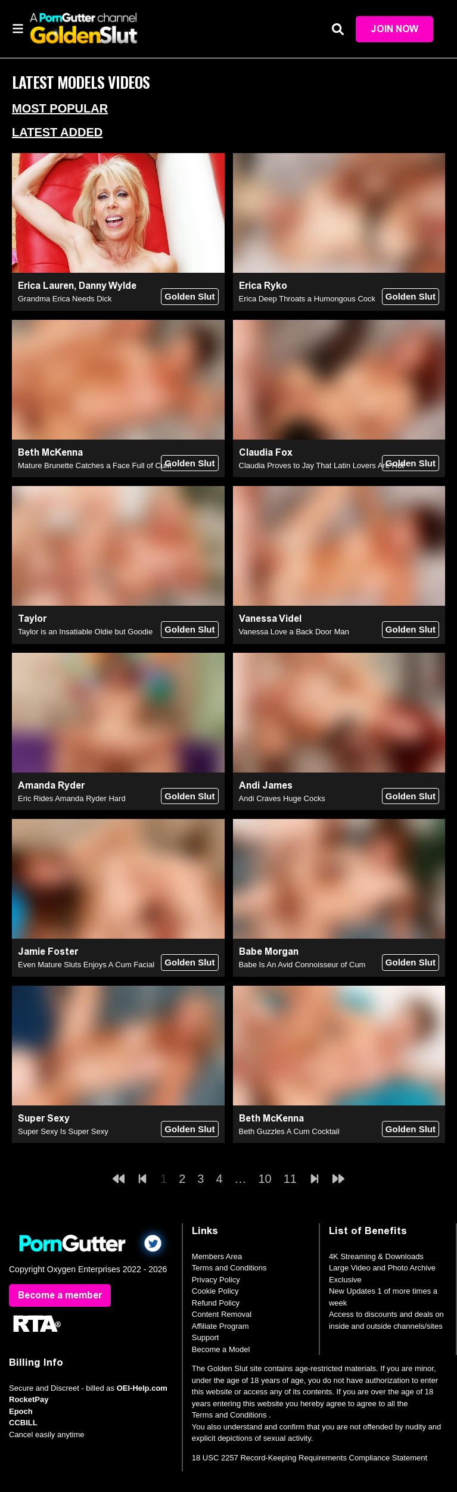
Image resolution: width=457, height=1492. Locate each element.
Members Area (217, 1256)
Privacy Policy (216, 1279)
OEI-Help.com (142, 1388)
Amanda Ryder (51, 785)
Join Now (394, 29)
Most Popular (60, 108)
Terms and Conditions (229, 1267)
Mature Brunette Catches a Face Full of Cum (95, 465)
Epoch (21, 1411)
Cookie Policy (215, 1291)
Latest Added (57, 132)
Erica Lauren (46, 285)
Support (205, 1337)
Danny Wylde (107, 285)
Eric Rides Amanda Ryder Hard (72, 798)
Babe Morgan (269, 951)
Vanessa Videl (270, 618)
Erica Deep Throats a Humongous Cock (307, 298)
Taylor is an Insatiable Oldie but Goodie (85, 631)
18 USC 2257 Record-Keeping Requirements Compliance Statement (309, 1457)
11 (290, 1178)
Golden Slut (189, 296)
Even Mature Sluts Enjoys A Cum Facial (86, 964)
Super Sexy (44, 1118)
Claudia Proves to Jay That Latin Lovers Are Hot (321, 465)
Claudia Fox (266, 452)
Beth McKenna (50, 452)
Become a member (60, 1295)
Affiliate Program (220, 1326)
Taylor (32, 618)
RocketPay (28, 1399)
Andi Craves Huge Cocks (282, 798)
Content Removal (221, 1314)
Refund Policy (216, 1302)
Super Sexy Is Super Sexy (63, 1131)
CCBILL (23, 1422)
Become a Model (221, 1349)
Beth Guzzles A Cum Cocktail (289, 1131)
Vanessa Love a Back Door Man (294, 631)
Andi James (266, 785)
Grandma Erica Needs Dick (65, 298)
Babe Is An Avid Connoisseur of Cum (302, 964)
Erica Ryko (263, 285)
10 (265, 1178)
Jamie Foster (48, 951)
